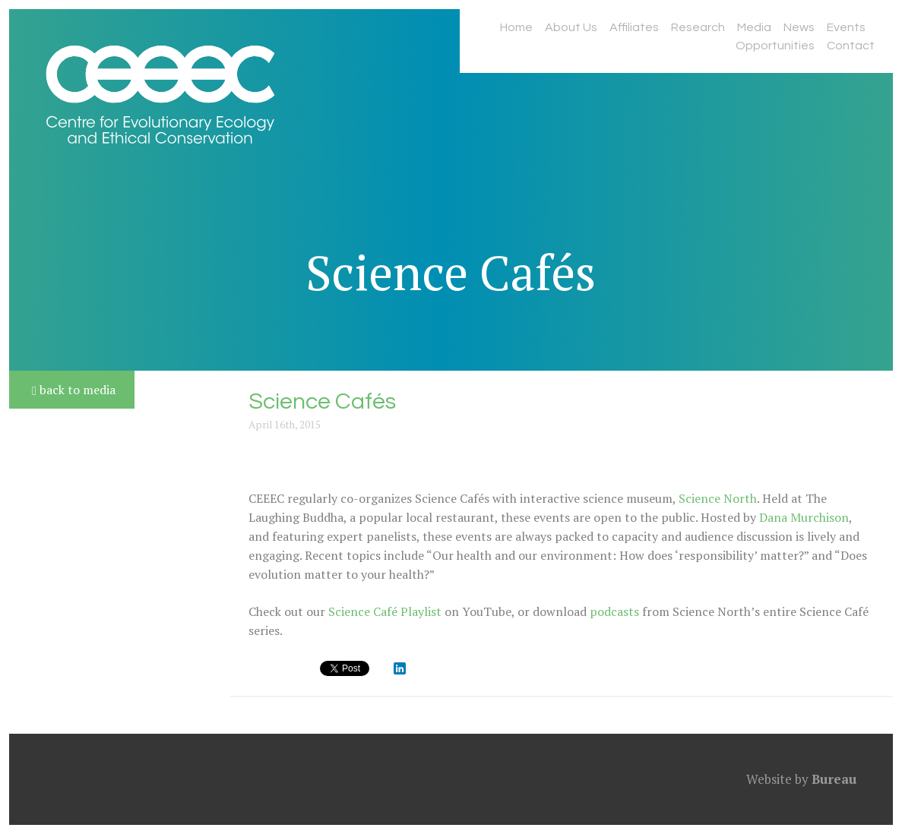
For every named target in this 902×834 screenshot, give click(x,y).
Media (754, 27)
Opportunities (775, 45)
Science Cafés (450, 272)
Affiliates (634, 27)
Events (846, 27)
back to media (74, 389)
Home (516, 27)
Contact (851, 45)
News (799, 27)
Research (698, 27)
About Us (571, 27)
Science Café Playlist (385, 611)
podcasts (614, 611)
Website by (801, 779)
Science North (718, 498)
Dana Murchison (804, 517)
